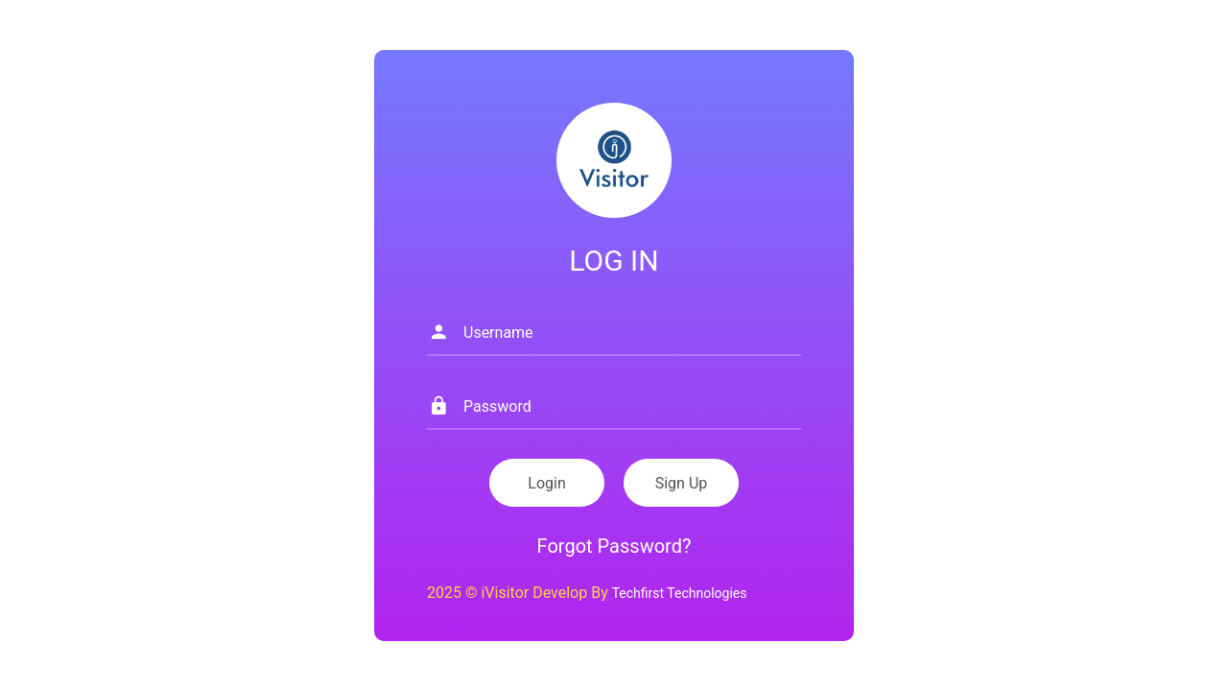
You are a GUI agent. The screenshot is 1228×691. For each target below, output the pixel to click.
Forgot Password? (614, 546)
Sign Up (681, 483)
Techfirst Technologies (679, 593)
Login (546, 483)
